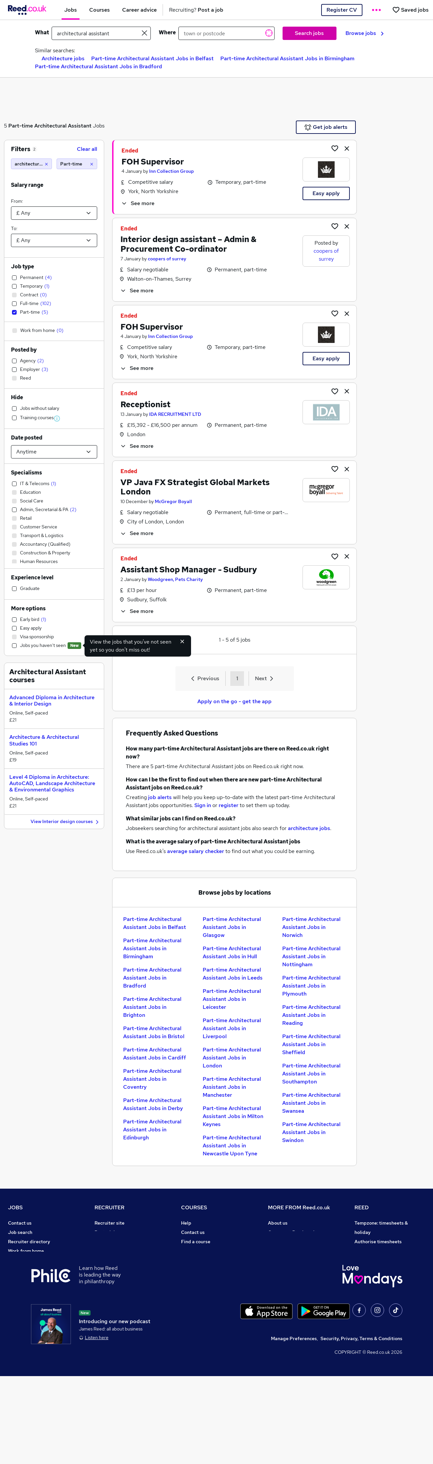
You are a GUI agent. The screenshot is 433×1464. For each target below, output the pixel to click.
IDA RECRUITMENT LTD (175, 414)
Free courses (195, 1270)
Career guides (196, 1288)
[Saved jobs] (410, 10)
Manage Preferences (294, 1426)
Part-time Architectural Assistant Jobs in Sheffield (311, 1044)
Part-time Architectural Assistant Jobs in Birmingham (287, 58)
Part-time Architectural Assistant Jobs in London (232, 1057)
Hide (17, 397)
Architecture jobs (63, 58)
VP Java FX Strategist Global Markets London (195, 487)
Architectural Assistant (63, 125)
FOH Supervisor (152, 161)
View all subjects (199, 1251)
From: (17, 201)
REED (361, 1207)
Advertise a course (201, 1298)
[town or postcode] (226, 33)
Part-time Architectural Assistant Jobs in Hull (232, 952)
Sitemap (17, 1335)
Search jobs (309, 33)
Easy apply (326, 193)
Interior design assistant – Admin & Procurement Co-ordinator (188, 244)
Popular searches (27, 1279)
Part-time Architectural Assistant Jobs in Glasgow (232, 927)
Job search (20, 1232)
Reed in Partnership (376, 1270)
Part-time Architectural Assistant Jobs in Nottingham (311, 956)
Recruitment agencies (118, 1251)
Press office (281, 1242)
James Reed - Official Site (383, 1288)
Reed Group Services (377, 1251)
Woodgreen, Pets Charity (175, 579)
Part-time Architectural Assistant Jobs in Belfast (152, 58)
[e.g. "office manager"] (101, 33)
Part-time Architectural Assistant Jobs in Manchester (232, 1086)
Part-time (20, 125)
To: (14, 228)
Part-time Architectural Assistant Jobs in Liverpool (232, 1028)
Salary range (27, 184)
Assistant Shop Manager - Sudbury (188, 569)
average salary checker (195, 851)
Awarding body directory (208, 1279)
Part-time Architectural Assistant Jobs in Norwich (311, 927)
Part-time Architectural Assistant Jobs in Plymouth (311, 985)
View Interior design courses (66, 821)
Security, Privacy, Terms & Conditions (361, 1426)
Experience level (32, 577)
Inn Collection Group (171, 171)
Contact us (20, 1223)
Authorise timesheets (378, 1242)
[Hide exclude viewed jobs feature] (182, 641)
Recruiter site (109, 1223)
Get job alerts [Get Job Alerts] (326, 127)
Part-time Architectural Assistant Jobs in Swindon (311, 1132)
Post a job (105, 1232)
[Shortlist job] (334, 148)
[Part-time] (77, 164)
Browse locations (26, 1270)
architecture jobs (309, 828)
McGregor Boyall (173, 501)
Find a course (195, 1242)
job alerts (160, 797)
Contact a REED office (32, 1325)
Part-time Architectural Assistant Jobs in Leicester (232, 999)
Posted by (24, 349)
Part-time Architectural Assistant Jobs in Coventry (152, 1078)
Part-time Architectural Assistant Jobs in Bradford (98, 66)
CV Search (106, 1242)
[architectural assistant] (31, 164)
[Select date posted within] (54, 451)
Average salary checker (34, 1307)
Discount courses (199, 1260)
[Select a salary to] (54, 240)
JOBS (15, 1207)
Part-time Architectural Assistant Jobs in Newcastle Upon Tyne (232, 1145)
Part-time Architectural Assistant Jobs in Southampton (311, 1073)
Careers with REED (375, 1279)
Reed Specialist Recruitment (385, 1260)
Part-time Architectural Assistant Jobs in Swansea (311, 1102)
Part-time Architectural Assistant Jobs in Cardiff (154, 1053)
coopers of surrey (167, 259)
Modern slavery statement (297, 1260)
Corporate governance (293, 1251)
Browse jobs (364, 33)
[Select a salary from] (54, 213)
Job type (22, 266)
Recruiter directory (29, 1242)
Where (167, 32)
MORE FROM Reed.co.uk (299, 1207)
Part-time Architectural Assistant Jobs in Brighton (152, 1007)
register (228, 805)
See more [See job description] (137, 203)
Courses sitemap (199, 1307)
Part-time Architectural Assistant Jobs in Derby (153, 1104)
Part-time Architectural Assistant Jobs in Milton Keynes (233, 1116)
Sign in (202, 805)
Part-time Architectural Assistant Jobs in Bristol (153, 1032)
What (42, 32)
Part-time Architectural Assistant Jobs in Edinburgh (152, 1129)
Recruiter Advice (113, 1260)
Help (13, 1316)
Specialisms (26, 472)
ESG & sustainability (377, 1316)
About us (278, 1223)
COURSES (194, 1207)
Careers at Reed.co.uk (292, 1232)
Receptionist (145, 404)
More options (28, 608)
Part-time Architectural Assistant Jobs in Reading (311, 1015)
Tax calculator (23, 1298)
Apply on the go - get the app (234, 701)
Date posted (26, 437)
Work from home (26, 1251)
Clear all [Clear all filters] (87, 149)
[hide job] (346, 148)
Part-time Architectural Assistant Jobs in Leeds (233, 973)
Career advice (23, 1288)
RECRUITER (109, 1207)
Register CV (341, 9)
